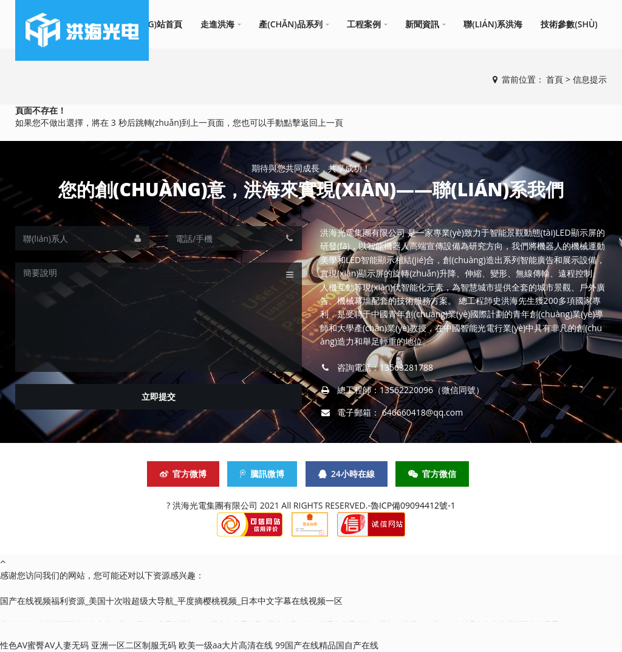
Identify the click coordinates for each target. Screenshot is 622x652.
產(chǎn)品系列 (291, 24)
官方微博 (183, 473)
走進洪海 (217, 24)
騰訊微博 (262, 473)
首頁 (554, 79)
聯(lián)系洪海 (492, 24)
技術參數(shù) (569, 24)
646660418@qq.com (422, 412)
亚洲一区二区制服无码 (133, 645)
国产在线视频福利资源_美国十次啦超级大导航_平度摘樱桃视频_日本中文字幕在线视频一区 (171, 600)
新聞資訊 (422, 24)
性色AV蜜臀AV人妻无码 (44, 645)
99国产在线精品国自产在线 (326, 645)
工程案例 (364, 24)
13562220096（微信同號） (432, 390)
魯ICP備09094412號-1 (413, 505)
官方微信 (432, 473)
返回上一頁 (322, 122)
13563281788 (406, 367)
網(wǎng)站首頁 (150, 24)
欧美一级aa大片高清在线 (226, 645)
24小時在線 (346, 473)
